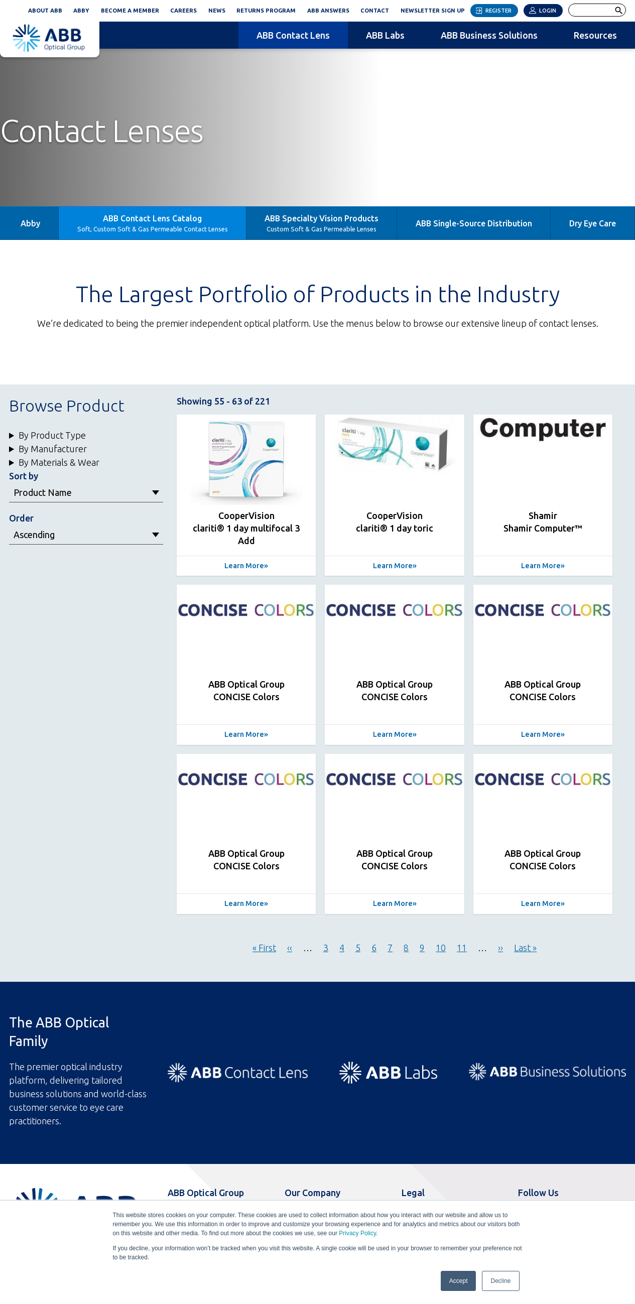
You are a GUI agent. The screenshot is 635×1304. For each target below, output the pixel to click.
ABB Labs (385, 35)
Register (498, 11)
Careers (183, 11)
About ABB (45, 11)
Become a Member (130, 11)
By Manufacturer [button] (53, 449)
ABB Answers (328, 11)
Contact (374, 11)
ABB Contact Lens (293, 35)
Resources (595, 35)
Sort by (23, 476)
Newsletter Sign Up (435, 9)
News (216, 11)
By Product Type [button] (52, 435)
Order (21, 518)
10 (441, 948)
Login (547, 11)
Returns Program (266, 11)
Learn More (244, 566)
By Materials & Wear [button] (59, 462)
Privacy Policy (357, 1233)
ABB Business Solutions (489, 35)
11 (462, 948)
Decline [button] (500, 1280)
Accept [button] (458, 1280)
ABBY (84, 9)
